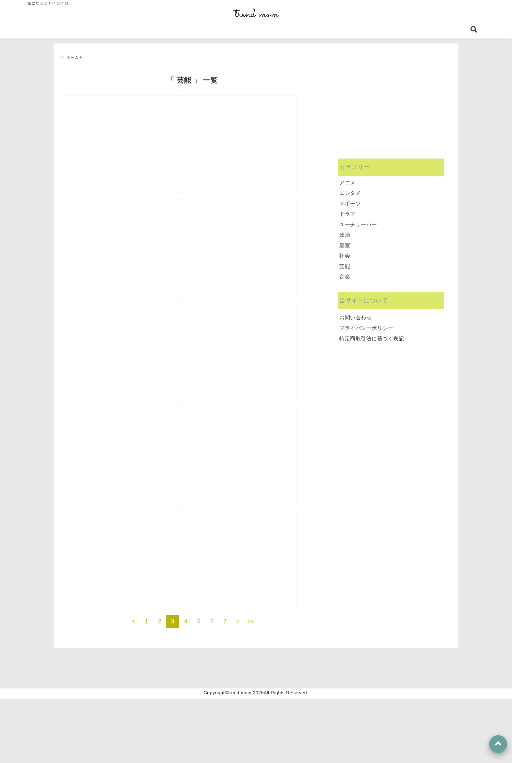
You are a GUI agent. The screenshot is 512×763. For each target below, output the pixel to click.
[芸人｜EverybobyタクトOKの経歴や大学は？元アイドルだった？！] (257, 480)
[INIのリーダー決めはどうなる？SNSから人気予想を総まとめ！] (257, 127)
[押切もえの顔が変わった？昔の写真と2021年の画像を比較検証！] (125, 245)
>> (251, 686)
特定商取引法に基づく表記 (371, 335)
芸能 (344, 263)
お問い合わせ (355, 314)
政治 (344, 231)
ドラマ (347, 210)
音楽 (344, 273)
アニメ (347, 179)
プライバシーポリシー (366, 325)
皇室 (344, 242)
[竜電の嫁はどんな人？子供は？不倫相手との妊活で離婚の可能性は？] (125, 480)
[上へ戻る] (498, 744)
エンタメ (350, 190)
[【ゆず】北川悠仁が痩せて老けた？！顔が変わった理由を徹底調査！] (125, 127)
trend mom (239, 757)
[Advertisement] (390, 108)
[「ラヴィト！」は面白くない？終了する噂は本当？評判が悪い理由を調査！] (125, 597)
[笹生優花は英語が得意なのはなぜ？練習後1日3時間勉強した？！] (125, 362)
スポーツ (350, 200)
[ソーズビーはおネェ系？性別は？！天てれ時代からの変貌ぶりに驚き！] (257, 362)
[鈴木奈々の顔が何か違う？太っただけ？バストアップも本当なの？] (257, 245)
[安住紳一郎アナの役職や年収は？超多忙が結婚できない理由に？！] (257, 597)
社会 (344, 252)
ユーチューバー (358, 221)
